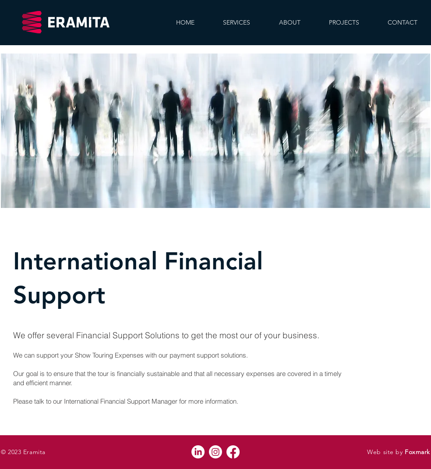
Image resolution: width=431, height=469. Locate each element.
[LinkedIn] (198, 451)
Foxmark (417, 452)
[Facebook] (233, 451)
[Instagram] (215, 451)
